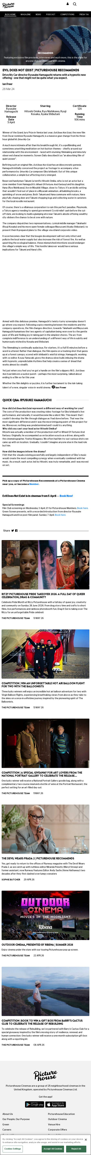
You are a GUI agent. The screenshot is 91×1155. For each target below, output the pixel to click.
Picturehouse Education (61, 1114)
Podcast (50, 14)
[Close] (85, 1139)
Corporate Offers (57, 1130)
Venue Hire (54, 1124)
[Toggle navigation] (84, 5)
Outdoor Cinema (57, 1119)
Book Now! (66, 496)
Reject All (76, 1149)
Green (5, 1124)
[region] (45, 1145)
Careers (6, 1130)
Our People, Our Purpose (16, 1119)
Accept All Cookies (52, 1149)
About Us (7, 1114)
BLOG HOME (10, 14)
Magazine (26, 14)
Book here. (82, 508)
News (38, 14)
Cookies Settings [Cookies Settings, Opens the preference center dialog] (12, 1149)
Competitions (67, 14)
